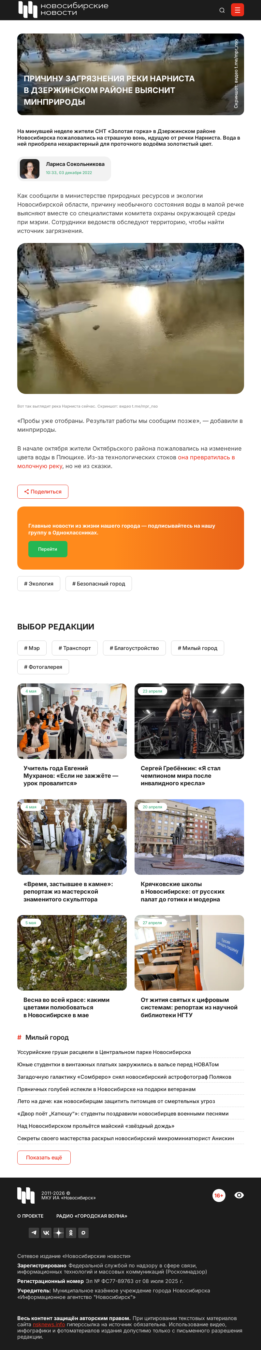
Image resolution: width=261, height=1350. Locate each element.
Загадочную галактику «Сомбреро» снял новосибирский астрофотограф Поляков (124, 1076)
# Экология (38, 583)
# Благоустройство (134, 648)
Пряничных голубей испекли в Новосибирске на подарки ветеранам (106, 1089)
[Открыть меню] (237, 9)
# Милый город (197, 648)
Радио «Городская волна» (91, 1216)
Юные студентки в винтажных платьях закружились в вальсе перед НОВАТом (118, 1064)
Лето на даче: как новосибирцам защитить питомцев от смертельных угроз (116, 1101)
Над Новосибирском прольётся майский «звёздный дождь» (96, 1126)
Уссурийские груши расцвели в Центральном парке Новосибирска (104, 1052)
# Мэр (32, 648)
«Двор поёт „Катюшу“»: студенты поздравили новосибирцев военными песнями (123, 1113)
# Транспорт (75, 648)
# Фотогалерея (43, 667)
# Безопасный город (98, 583)
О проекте (30, 1216)
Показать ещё (44, 1157)
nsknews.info (49, 1324)
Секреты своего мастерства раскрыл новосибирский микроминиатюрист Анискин (125, 1138)
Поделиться (43, 491)
